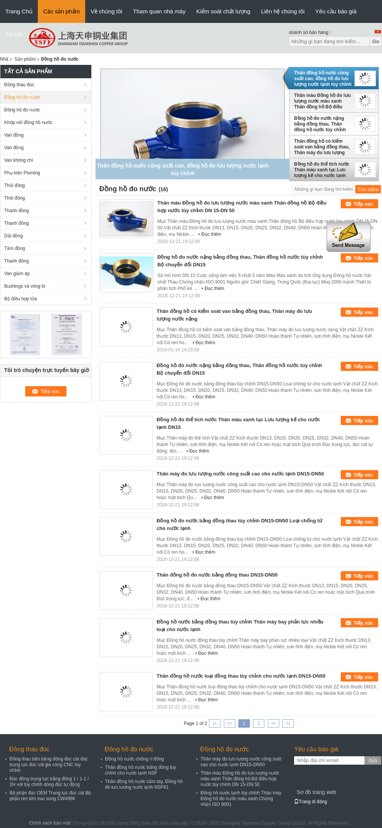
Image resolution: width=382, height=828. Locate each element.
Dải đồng (13, 235)
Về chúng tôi (106, 11)
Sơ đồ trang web (316, 792)
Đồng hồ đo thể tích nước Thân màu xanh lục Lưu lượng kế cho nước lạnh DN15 (322, 169)
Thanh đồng (16, 210)
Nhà (4, 59)
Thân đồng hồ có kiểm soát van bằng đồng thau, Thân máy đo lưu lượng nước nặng (322, 147)
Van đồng (14, 135)
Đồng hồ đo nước (22, 97)
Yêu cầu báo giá (335, 11)
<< (229, 723)
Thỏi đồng (14, 185)
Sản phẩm (25, 59)
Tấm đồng (14, 248)
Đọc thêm (211, 234)
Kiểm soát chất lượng (223, 11)
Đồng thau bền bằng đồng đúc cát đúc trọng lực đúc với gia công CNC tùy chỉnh (49, 764)
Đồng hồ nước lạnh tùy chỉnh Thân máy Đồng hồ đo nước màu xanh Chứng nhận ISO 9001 (241, 798)
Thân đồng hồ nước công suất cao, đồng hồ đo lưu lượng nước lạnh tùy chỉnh (322, 78)
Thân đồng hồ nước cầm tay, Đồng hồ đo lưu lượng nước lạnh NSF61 (144, 784)
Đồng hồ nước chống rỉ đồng (134, 759)
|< (215, 723)
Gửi (373, 761)
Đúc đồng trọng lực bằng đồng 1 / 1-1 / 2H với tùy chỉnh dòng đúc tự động (49, 781)
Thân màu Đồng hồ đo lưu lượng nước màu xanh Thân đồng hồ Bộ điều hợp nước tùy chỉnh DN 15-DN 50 (322, 101)
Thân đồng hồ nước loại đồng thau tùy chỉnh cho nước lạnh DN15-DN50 (241, 676)
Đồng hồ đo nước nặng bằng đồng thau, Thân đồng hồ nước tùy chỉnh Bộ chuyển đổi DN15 (320, 124)
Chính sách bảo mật (49, 823)
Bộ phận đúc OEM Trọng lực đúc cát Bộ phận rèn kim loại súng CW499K (50, 795)
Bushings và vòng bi (24, 286)
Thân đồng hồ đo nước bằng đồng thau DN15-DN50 (217, 575)
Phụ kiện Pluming (22, 173)
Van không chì (18, 160)
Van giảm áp (17, 273)
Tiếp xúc (363, 204)
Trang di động (310, 801)
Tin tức (14, 34)
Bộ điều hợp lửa (20, 298)
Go (375, 41)
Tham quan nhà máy (159, 11)
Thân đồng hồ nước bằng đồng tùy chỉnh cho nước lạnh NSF (140, 770)
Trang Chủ (18, 11)
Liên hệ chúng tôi (282, 11)
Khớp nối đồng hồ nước (28, 122)
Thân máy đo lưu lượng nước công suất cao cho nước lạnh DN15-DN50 (240, 474)
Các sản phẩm (61, 11)
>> (273, 723)
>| (288, 723)
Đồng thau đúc (19, 84)
